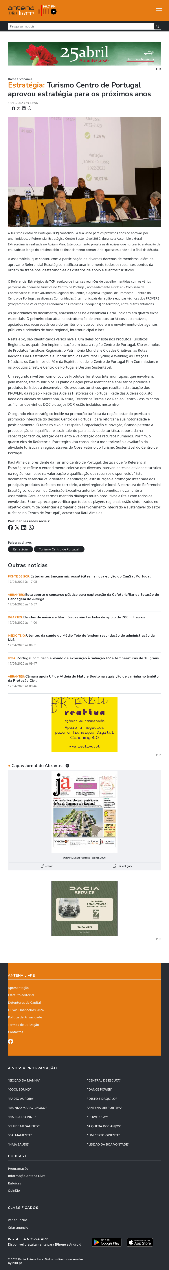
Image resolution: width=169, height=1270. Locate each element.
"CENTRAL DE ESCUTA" (104, 1080)
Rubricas (14, 1183)
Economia (25, 79)
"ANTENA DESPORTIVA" (104, 1108)
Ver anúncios (18, 1220)
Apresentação (18, 988)
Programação (18, 1168)
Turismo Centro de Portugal (59, 549)
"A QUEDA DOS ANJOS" (104, 1126)
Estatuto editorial (21, 995)
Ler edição (122, 866)
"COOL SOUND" (19, 1089)
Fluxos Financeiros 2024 (26, 1010)
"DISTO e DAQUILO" (102, 1098)
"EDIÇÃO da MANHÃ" (24, 1080)
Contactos (15, 1032)
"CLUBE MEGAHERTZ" (24, 1126)
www (47, 866)
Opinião (14, 1190)
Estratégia (20, 549)
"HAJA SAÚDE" (18, 1144)
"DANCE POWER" (99, 1089)
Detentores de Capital (24, 1002)
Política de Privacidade (25, 1017)
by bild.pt (15, 1263)
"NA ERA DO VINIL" (22, 1117)
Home (12, 79)
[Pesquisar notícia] (81, 26)
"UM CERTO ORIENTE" (103, 1135)
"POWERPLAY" (97, 1117)
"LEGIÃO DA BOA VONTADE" (108, 1144)
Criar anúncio (18, 1227)
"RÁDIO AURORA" (21, 1098)
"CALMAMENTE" (20, 1135)
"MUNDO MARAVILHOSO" (27, 1108)
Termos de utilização (23, 1025)
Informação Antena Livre (26, 1176)
